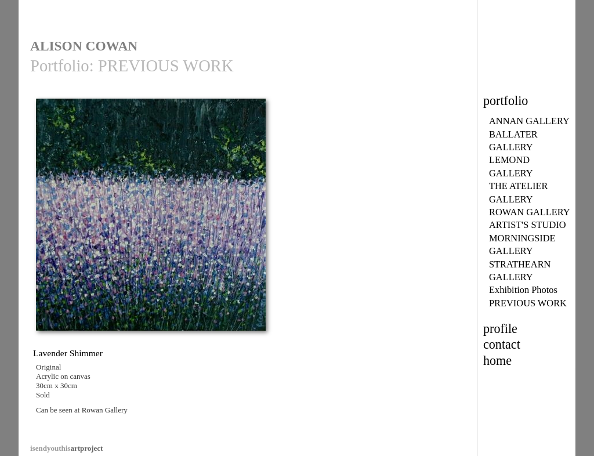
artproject (66, 448)
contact (501, 344)
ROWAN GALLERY (529, 212)
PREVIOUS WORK (528, 303)
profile (500, 328)
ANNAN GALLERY (529, 120)
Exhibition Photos (523, 289)
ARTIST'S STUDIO (527, 224)
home (497, 360)
